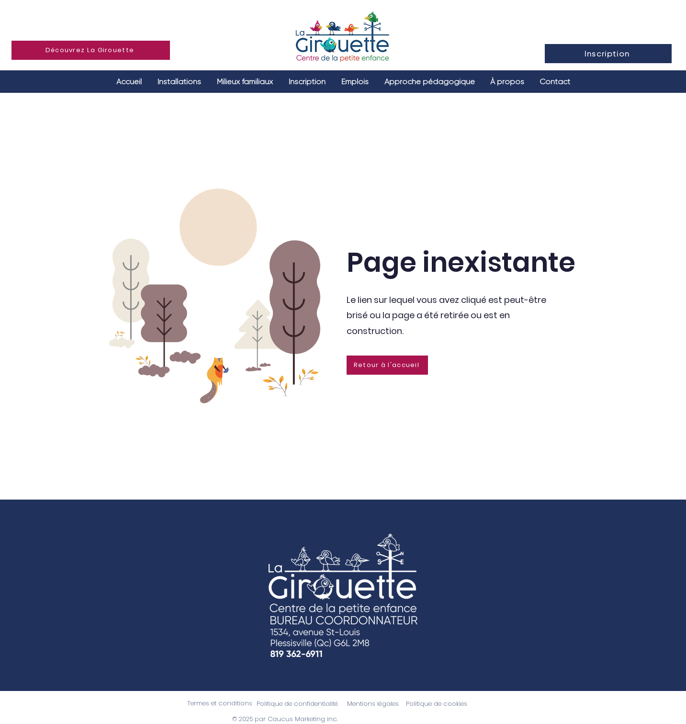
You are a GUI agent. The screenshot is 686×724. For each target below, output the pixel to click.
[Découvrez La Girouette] (90, 50)
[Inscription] (608, 53)
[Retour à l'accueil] (387, 365)
